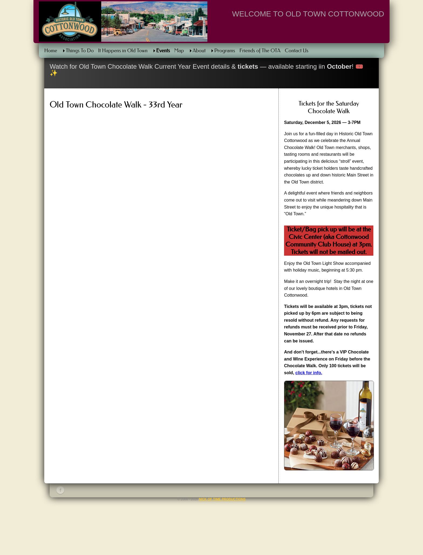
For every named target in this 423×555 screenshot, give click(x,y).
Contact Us (296, 50)
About (199, 50)
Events (163, 50)
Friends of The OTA (259, 50)
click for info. (308, 372)
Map (179, 50)
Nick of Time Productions (222, 499)
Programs (224, 50)
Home (50, 50)
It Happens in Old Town (122, 50)
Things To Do (80, 50)
